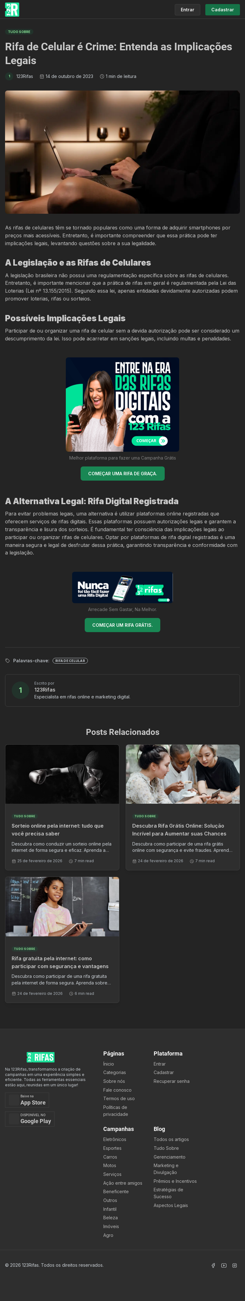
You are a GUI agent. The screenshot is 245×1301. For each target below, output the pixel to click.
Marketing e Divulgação (166, 1169)
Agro (108, 1235)
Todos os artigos (171, 1139)
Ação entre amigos (122, 1183)
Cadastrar (164, 1072)
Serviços (112, 1174)
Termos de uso (119, 1098)
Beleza (110, 1217)
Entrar (160, 1064)
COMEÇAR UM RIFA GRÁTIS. (122, 625)
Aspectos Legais (171, 1205)
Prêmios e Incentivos (175, 1181)
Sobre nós (114, 1081)
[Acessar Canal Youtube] (224, 1265)
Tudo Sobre (166, 1148)
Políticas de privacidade (115, 1111)
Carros (110, 1157)
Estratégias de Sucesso (168, 1193)
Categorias (114, 1072)
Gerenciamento (169, 1157)
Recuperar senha (172, 1081)
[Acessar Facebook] (213, 1265)
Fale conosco (117, 1090)
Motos (109, 1165)
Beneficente (116, 1191)
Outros (110, 1200)
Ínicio (108, 1064)
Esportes (112, 1148)
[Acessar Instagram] (234, 1265)
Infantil (110, 1209)
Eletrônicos (114, 1139)
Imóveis (111, 1226)
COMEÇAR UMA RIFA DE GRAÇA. (122, 473)
